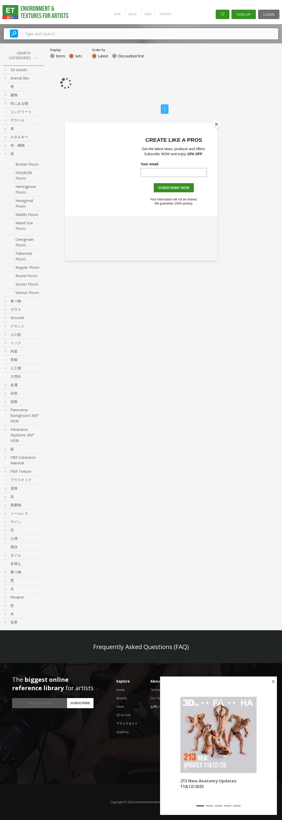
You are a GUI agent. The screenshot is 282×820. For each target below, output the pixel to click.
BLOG (131, 13)
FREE (146, 13)
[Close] (216, 124)
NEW (116, 13)
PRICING (164, 13)
